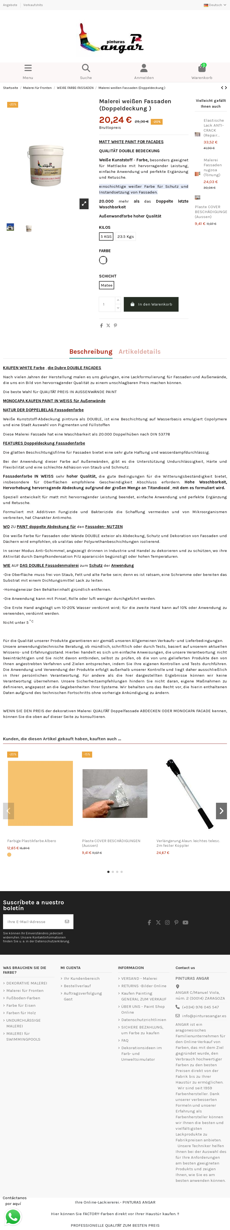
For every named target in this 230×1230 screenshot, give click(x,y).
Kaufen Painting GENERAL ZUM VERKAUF (143, 996)
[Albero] (9, 855)
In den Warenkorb (151, 304)
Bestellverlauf (77, 985)
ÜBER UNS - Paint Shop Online (143, 1009)
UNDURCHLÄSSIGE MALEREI (23, 1023)
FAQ (124, 1040)
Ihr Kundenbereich (82, 978)
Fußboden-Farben (23, 997)
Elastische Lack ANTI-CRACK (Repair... (214, 128)
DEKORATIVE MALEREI (26, 983)
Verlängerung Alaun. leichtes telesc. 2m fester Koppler (188, 843)
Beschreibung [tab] (91, 352)
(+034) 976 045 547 (200, 1007)
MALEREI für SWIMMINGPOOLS (23, 1036)
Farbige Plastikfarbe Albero (31, 841)
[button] (108, 872)
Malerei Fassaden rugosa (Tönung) (213, 167)
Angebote (10, 5)
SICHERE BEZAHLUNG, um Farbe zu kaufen (142, 1030)
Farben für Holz (21, 1012)
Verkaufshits (33, 5)
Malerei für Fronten (24, 990)
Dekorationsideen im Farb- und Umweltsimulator (141, 1053)
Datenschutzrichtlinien (143, 1019)
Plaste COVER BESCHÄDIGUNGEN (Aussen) (111, 843)
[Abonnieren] (67, 922)
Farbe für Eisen (20, 1005)
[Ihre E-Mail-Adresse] (32, 922)
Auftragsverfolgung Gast (83, 996)
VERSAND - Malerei (139, 978)
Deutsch (215, 5)
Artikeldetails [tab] (140, 352)
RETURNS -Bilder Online (143, 985)
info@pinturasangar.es (204, 1015)
